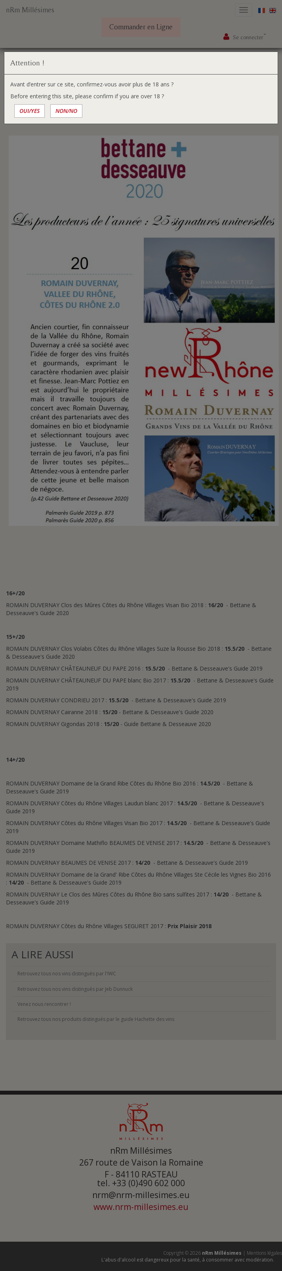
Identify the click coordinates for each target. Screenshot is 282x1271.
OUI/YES (29, 111)
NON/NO (66, 111)
